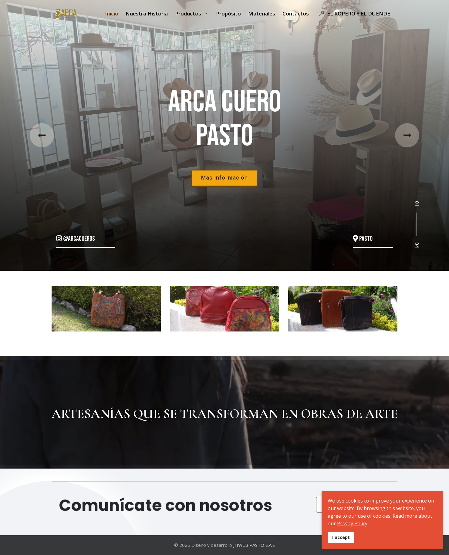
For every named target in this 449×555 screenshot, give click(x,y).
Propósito (228, 13)
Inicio (111, 13)
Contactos (295, 13)
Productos (188, 13)
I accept (341, 537)
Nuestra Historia (147, 13)
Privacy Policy (352, 523)
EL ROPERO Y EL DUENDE (353, 13)
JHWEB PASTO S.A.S (254, 545)
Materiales (261, 13)
